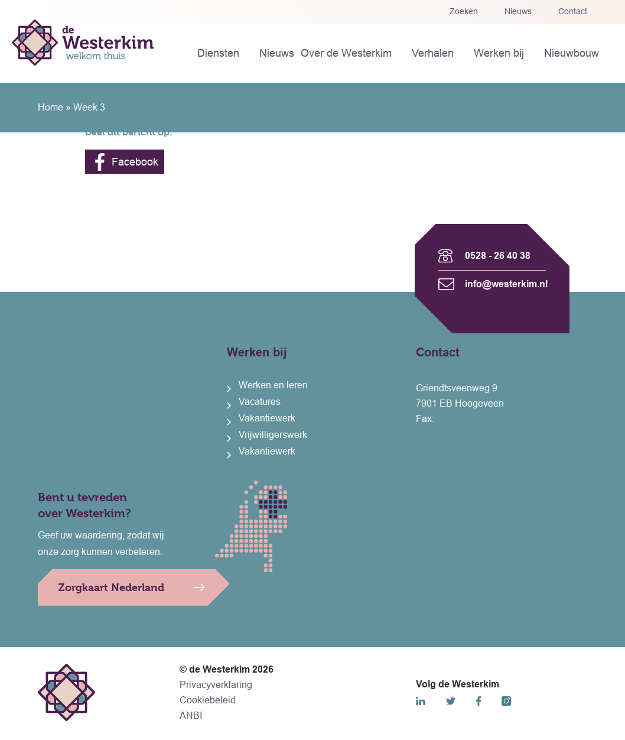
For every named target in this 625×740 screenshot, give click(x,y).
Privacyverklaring (216, 685)
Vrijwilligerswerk (273, 435)
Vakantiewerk (267, 418)
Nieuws (518, 11)
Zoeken (464, 11)
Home (50, 107)
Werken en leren (273, 385)
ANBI (191, 715)
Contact (572, 11)
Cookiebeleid (208, 700)
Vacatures (260, 402)
